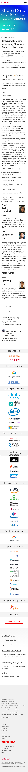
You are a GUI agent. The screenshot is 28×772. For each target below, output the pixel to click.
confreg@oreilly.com (10, 640)
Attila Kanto (17, 53)
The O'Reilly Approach (7, 746)
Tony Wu (10, 55)
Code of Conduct (5, 726)
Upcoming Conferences (7, 699)
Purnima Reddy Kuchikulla (8, 51)
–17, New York (9, 703)
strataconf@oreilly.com (11, 663)
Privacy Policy (4, 728)
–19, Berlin (11, 710)
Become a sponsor (13, 622)
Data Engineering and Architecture (10, 62)
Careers (3, 752)
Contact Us (4, 730)
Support (3, 734)
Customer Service (5, 736)
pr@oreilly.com (8, 673)
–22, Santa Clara (9, 707)
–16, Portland (7, 701)
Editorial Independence (20, 766)
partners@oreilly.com (11, 651)
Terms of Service (4, 766)
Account (3, 722)
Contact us (8, 635)
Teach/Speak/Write (6, 750)
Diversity (3, 724)
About (2, 719)
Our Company (4, 748)
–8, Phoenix (14, 705)
